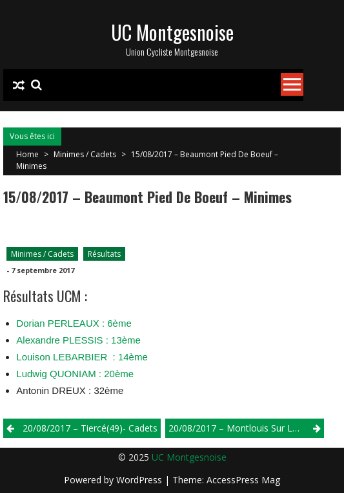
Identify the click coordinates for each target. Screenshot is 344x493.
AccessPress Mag (243, 480)
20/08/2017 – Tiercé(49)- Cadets (90, 428)
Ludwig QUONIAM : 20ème (75, 373)
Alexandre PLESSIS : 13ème (78, 339)
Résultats (104, 253)
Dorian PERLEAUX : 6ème (73, 323)
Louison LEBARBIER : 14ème (81, 356)
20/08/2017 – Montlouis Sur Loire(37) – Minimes (246, 428)
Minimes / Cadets (85, 154)
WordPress (140, 480)
